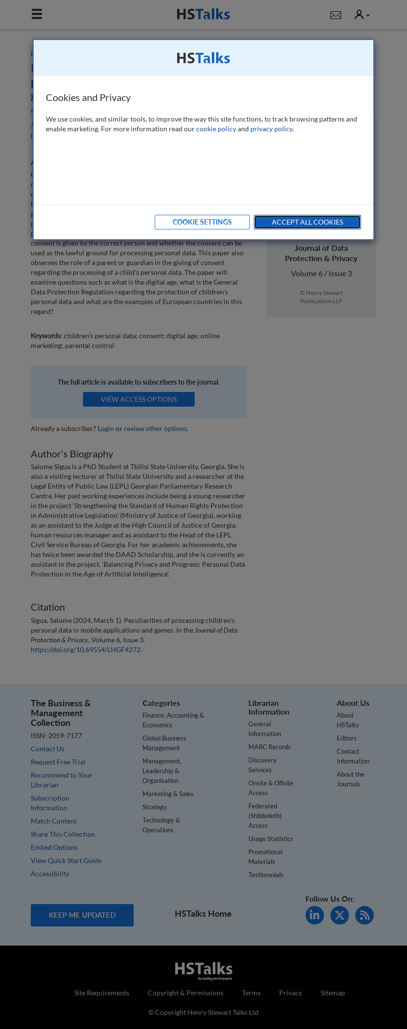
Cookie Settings (202, 222)
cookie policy (216, 128)
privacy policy (271, 128)
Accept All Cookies (307, 222)
